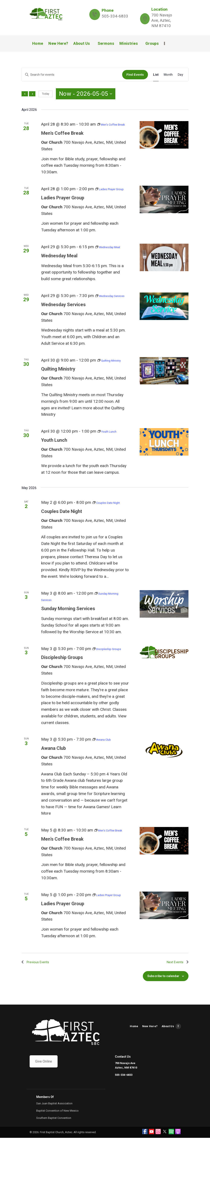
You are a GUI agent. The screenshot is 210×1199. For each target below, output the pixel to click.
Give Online (43, 1123)
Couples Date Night (63, 550)
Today (45, 93)
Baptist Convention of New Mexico (57, 1171)
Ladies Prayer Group (64, 211)
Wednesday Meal (61, 275)
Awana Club (54, 794)
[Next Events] (32, 93)
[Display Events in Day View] (180, 74)
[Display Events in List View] (156, 74)
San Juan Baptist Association (54, 1164)
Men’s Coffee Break (64, 140)
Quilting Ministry (60, 402)
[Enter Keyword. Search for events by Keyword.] (72, 74)
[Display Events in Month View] (168, 74)
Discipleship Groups (64, 703)
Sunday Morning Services (70, 648)
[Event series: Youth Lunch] (111, 464)
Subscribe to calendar (163, 1037)
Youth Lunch (55, 473)
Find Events (135, 74)
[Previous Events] (25, 93)
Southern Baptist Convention (53, 1179)
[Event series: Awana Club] (105, 785)
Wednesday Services (65, 331)
